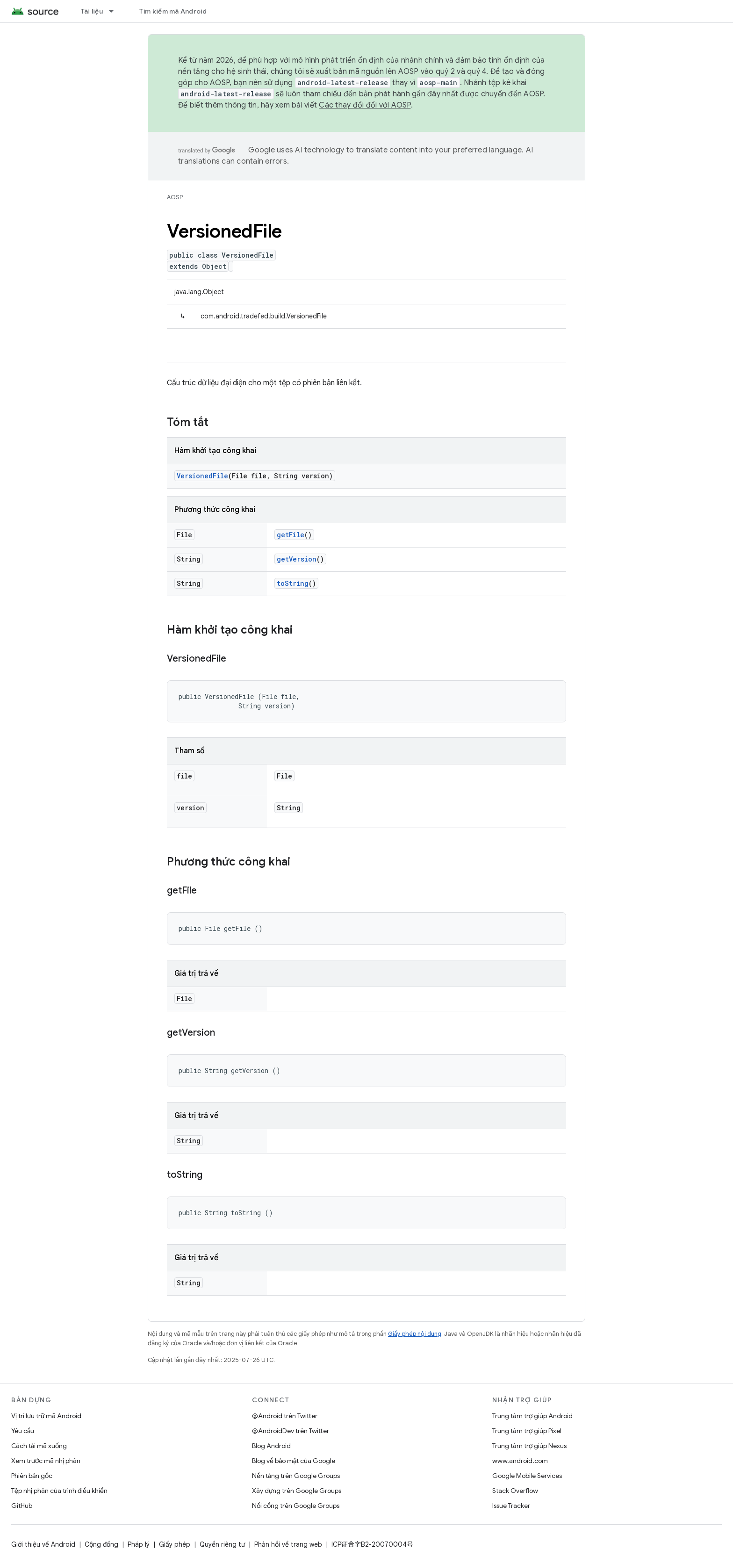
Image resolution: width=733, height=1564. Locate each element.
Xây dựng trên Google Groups (296, 1490)
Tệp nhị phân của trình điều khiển (59, 1490)
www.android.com (520, 1460)
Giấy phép (174, 1544)
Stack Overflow (515, 1490)
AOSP (175, 197)
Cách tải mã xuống (39, 1445)
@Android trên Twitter (284, 1416)
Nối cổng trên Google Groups (295, 1505)
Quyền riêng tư (222, 1544)
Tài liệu (92, 11)
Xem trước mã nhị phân (45, 1460)
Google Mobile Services (527, 1475)
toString (293, 583)
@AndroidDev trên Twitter (290, 1431)
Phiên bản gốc (31, 1475)
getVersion (296, 559)
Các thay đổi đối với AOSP (364, 105)
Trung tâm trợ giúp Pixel (526, 1431)
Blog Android (271, 1445)
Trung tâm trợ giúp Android (532, 1416)
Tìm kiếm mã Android (173, 11)
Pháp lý (139, 1544)
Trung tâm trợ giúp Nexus (529, 1445)
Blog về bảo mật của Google (293, 1460)
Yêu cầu (22, 1431)
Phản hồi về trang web (288, 1544)
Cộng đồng (101, 1544)
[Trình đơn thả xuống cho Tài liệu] (115, 11)
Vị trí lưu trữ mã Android (46, 1416)
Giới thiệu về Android (43, 1544)
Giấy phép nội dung (414, 1334)
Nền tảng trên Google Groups (296, 1475)
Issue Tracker (511, 1505)
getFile (290, 534)
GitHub (21, 1505)
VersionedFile (202, 475)
